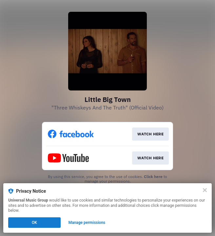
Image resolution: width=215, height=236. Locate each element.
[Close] (205, 190)
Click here (153, 176)
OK (34, 222)
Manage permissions (87, 222)
